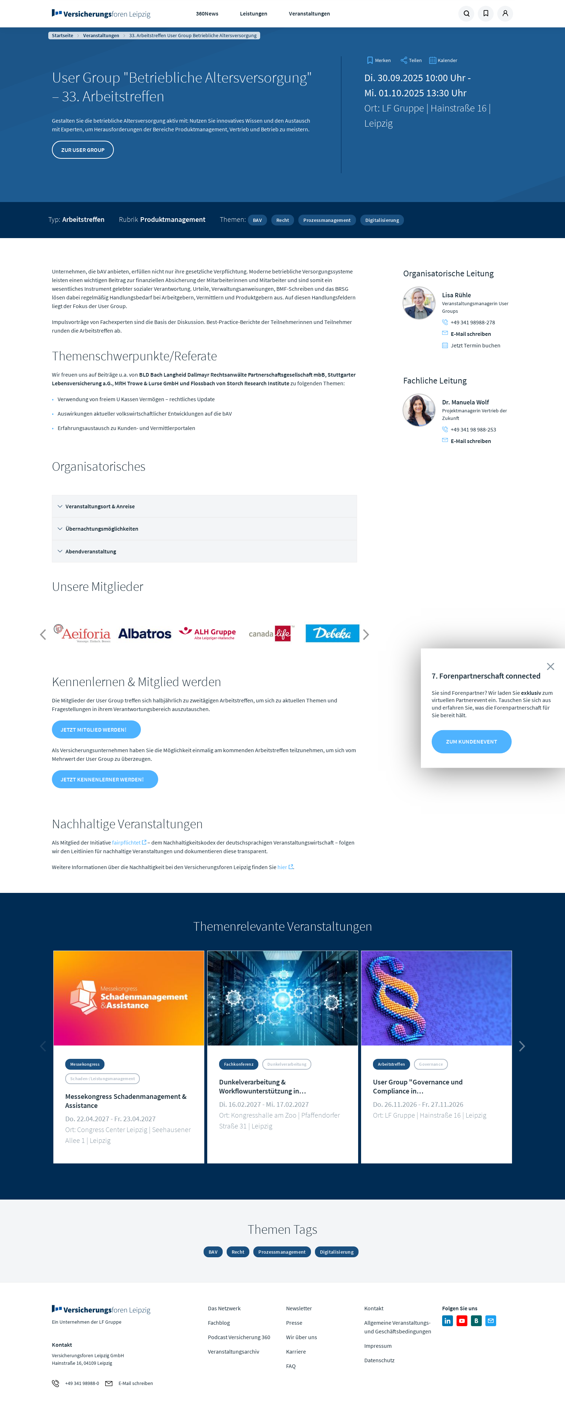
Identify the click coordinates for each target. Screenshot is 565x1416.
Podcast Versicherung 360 (239, 1337)
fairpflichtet (126, 842)
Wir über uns (301, 1337)
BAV (257, 220)
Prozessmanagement (327, 220)
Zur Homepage (103, 13)
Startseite (62, 35)
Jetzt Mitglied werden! (93, 729)
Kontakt (373, 1308)
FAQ (291, 1365)
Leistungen (253, 13)
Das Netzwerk (224, 1308)
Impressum (378, 1345)
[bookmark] (378, 60)
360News (207, 13)
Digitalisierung (382, 220)
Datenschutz (379, 1360)
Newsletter (299, 1308)
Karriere (296, 1351)
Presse (294, 1322)
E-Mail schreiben (466, 333)
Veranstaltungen (309, 13)
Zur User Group (82, 149)
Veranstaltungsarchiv (233, 1351)
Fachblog (219, 1322)
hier (282, 867)
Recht (282, 220)
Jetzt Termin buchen (471, 345)
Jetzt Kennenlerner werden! (102, 779)
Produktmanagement (172, 219)
